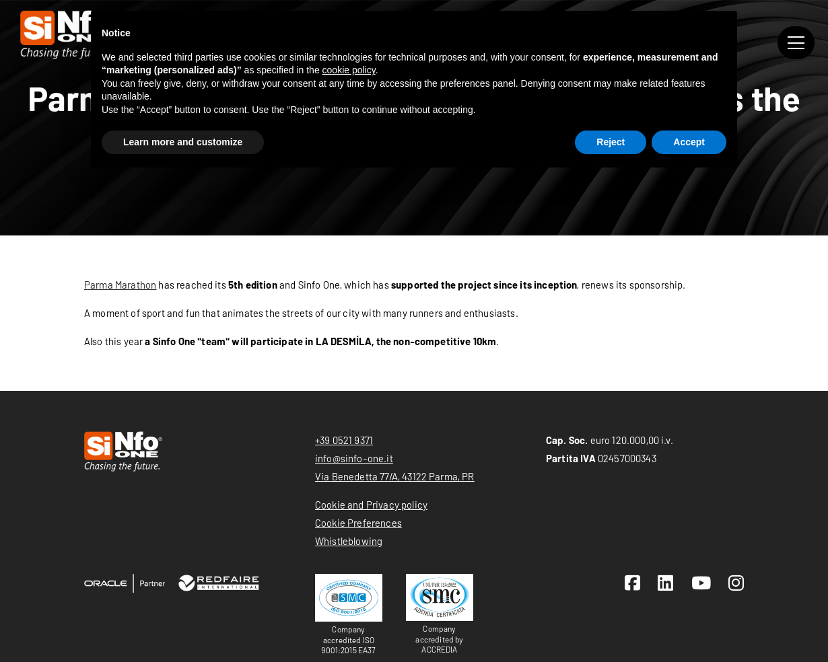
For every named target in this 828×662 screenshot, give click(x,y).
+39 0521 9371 (344, 440)
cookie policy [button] (349, 70)
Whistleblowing (348, 541)
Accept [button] (689, 142)
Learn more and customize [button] (182, 142)
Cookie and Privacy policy (371, 505)
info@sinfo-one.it (354, 458)
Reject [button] (610, 142)
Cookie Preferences (358, 523)
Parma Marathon (120, 285)
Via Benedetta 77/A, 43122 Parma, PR (395, 476)
